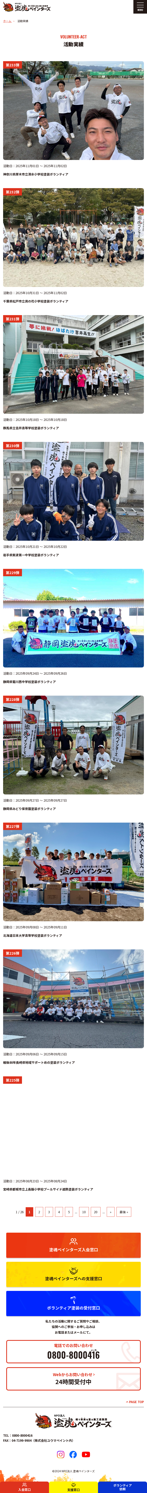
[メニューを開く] (140, 7)
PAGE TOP (136, 1401)
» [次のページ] (110, 1212)
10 (84, 1212)
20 (95, 1212)
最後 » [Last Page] (124, 1212)
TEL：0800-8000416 (17, 1435)
